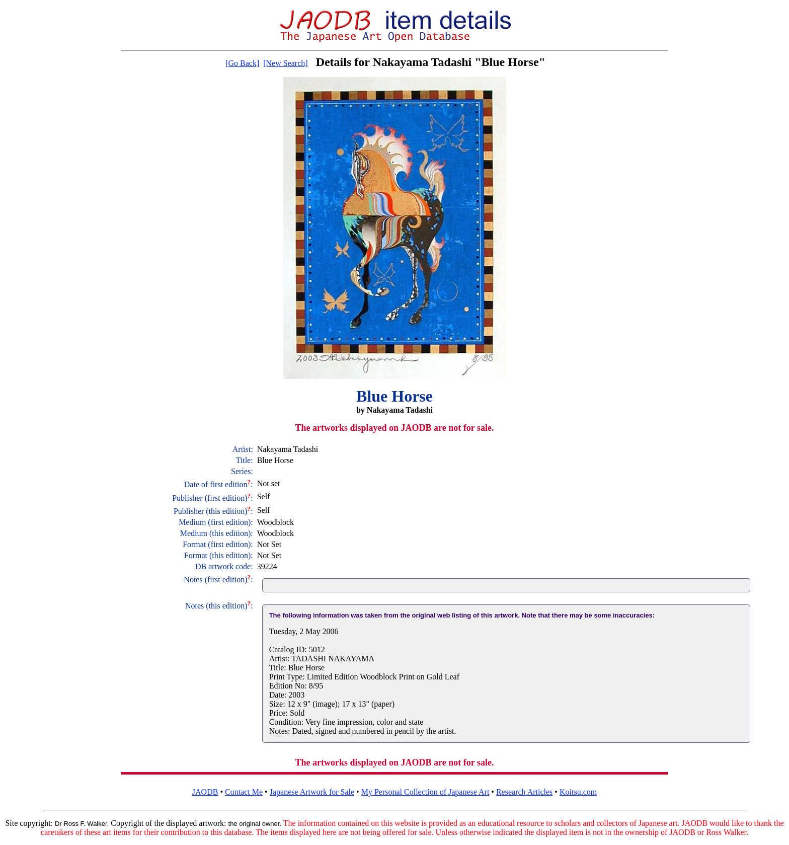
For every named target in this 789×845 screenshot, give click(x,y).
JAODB (205, 792)
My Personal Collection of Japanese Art (425, 792)
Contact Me (244, 792)
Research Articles (524, 792)
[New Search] (285, 63)
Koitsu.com (578, 792)
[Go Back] (242, 63)
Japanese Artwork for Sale (312, 792)
